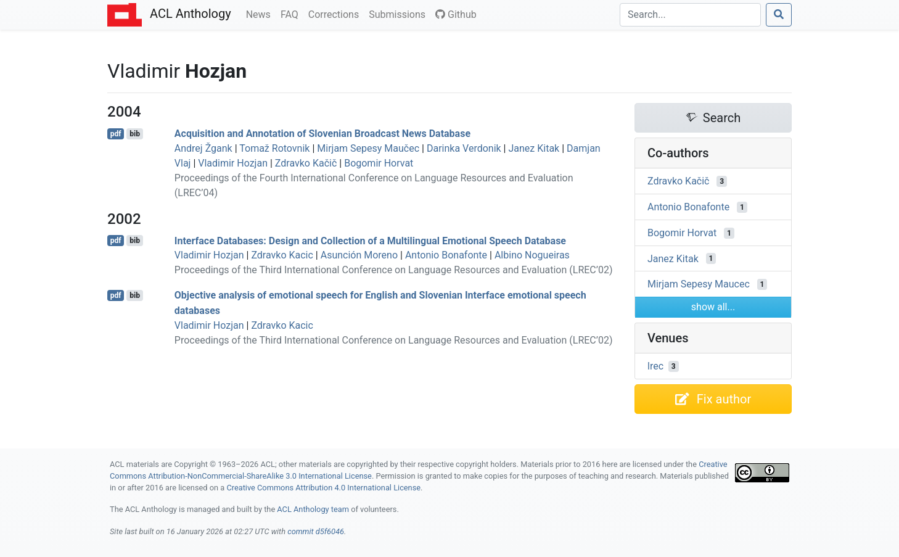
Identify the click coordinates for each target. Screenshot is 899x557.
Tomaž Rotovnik (274, 148)
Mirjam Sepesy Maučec (368, 148)
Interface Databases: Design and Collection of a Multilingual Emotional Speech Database (370, 240)
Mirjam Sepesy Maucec (698, 284)
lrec (655, 366)
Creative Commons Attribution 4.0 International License (323, 487)
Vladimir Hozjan (233, 163)
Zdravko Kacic (282, 255)
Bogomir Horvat (378, 163)
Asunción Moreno (359, 255)
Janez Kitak (533, 148)
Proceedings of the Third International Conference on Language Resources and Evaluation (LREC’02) (393, 270)
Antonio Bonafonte (446, 255)
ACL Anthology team (313, 509)
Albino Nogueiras (532, 255)
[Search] (690, 15)
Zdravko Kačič (306, 163)
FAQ (292, 13)
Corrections (336, 13)
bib (134, 134)
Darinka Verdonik (464, 148)
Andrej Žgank (203, 148)
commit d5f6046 (315, 531)
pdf (115, 134)
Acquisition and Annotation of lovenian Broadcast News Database (322, 133)
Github (456, 14)
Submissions (399, 13)
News (261, 13)
